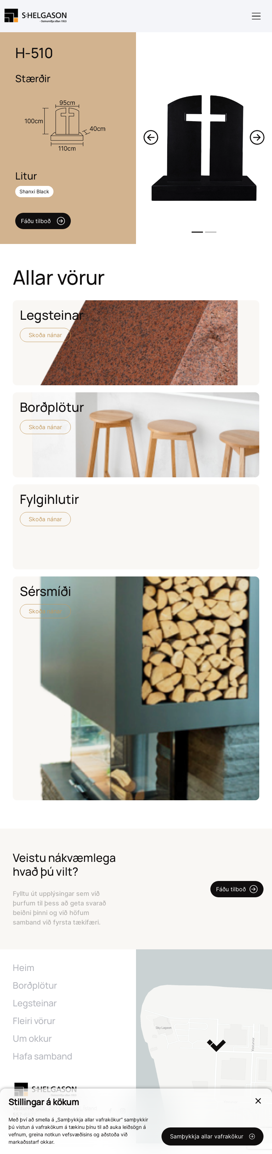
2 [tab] (210, 232)
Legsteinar (35, 1013)
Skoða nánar (45, 335)
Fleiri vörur (34, 1031)
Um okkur (32, 1049)
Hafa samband (42, 1067)
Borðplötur (35, 996)
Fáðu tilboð (43, 221)
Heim (23, 978)
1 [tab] (197, 232)
